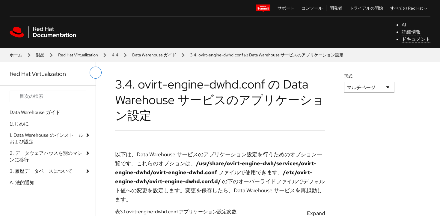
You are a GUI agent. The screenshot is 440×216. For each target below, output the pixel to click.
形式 (348, 76)
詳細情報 (411, 32)
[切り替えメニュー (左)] (96, 73)
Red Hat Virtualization (78, 55)
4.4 (115, 55)
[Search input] (48, 96)
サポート (286, 8)
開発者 (336, 8)
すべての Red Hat (409, 8)
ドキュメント (416, 39)
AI (404, 25)
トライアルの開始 (366, 8)
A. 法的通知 (22, 182)
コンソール (312, 8)
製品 (40, 55)
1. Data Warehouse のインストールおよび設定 (46, 138)
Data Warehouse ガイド (154, 55)
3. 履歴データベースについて (41, 171)
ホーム (16, 55)
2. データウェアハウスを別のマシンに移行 (46, 156)
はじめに (19, 124)
